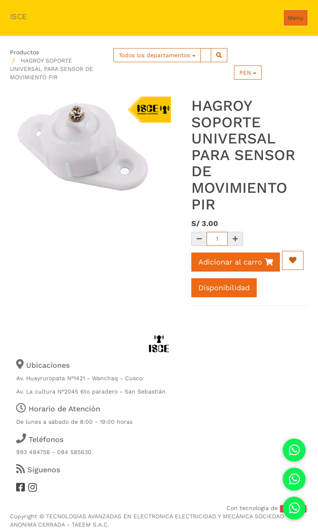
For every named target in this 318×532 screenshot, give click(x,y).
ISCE (18, 16)
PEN (247, 72)
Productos (24, 52)
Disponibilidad (224, 287)
